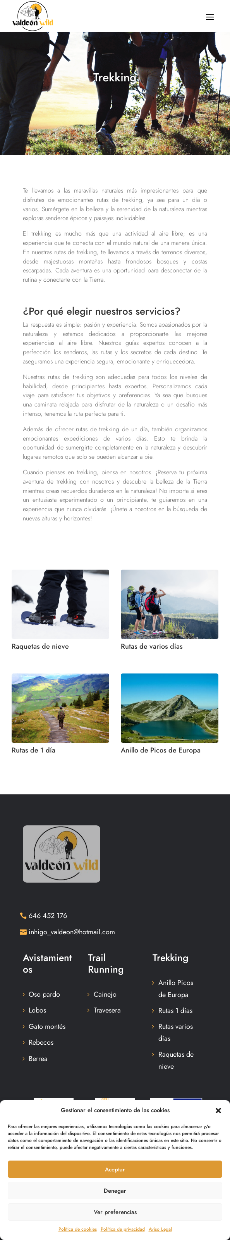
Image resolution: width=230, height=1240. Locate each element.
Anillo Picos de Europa (175, 989)
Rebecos (41, 1042)
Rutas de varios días (152, 646)
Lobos (37, 1010)
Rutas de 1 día (33, 750)
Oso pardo (44, 994)
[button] (218, 1110)
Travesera (107, 1010)
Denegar (115, 1191)
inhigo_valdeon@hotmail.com (72, 932)
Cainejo (105, 994)
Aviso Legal (160, 1229)
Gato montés (47, 1026)
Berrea (38, 1059)
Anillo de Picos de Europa (161, 750)
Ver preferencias (115, 1212)
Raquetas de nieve (40, 646)
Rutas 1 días (175, 1011)
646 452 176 (48, 916)
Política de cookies (77, 1229)
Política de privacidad (123, 1229)
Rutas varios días (175, 1032)
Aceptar (115, 1169)
